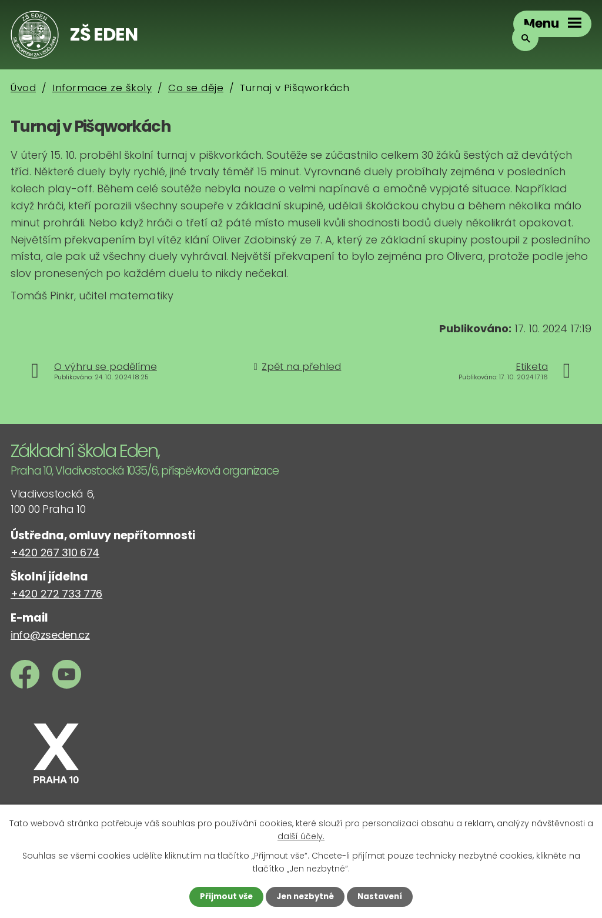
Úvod (23, 88)
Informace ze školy (102, 88)
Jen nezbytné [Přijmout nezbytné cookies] (305, 896)
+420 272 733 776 (56, 593)
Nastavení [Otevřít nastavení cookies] (383, 896)
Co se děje (195, 88)
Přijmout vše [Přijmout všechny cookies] (223, 896)
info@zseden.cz (50, 634)
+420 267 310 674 (55, 552)
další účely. (301, 836)
